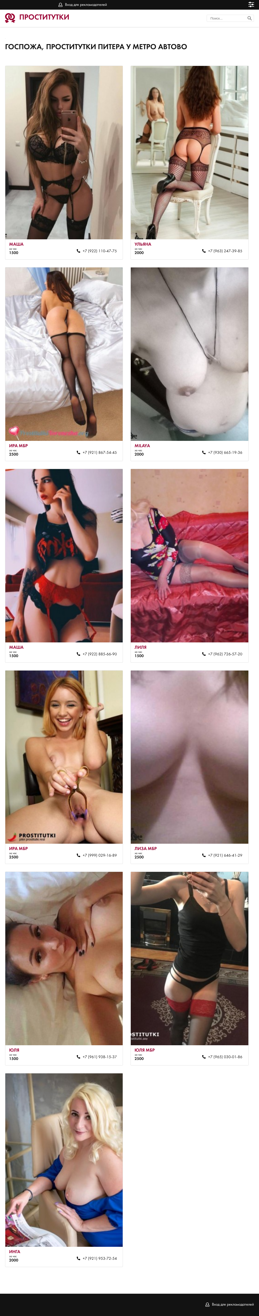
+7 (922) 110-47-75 (100, 251)
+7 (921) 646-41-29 (225, 856)
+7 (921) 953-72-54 (100, 1259)
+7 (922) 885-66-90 (100, 654)
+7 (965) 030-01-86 (225, 1057)
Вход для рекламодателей (86, 5)
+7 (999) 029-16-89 (100, 856)
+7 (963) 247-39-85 (225, 251)
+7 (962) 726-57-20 (225, 654)
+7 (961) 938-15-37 (100, 1057)
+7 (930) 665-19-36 (225, 453)
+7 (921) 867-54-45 (100, 453)
